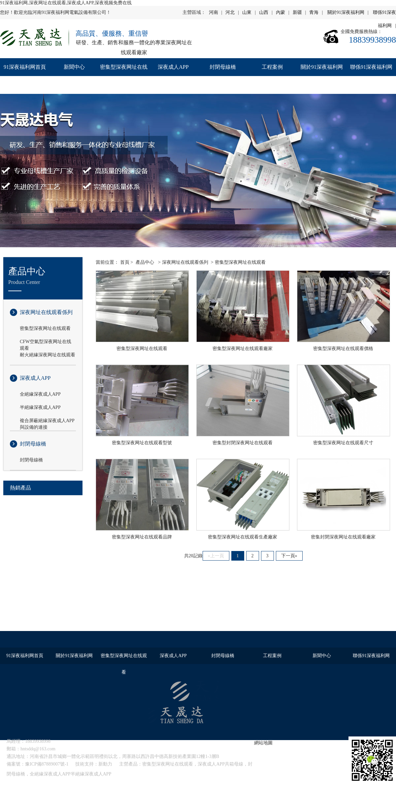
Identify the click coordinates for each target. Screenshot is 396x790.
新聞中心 (74, 67)
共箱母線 (234, 764)
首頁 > (126, 262)
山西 (263, 12)
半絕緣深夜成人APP (40, 407)
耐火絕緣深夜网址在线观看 (47, 354)
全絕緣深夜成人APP (40, 394)
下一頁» (289, 555)
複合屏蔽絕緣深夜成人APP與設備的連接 (47, 421)
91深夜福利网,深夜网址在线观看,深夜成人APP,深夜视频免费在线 (66, 2)
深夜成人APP (173, 67)
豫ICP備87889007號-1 (46, 764)
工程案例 (272, 67)
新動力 (105, 764)
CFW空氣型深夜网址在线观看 (45, 342)
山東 (246, 12)
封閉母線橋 (223, 67)
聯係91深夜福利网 (371, 67)
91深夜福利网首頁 (25, 67)
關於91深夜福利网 (345, 12)
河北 (230, 12)
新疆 (297, 12)
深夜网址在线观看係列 (46, 312)
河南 (213, 12)
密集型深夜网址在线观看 (124, 76)
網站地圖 (263, 742)
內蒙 (280, 12)
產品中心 (145, 262)
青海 (313, 12)
